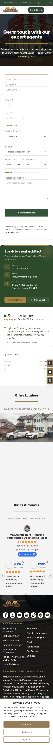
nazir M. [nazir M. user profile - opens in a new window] (18, 564)
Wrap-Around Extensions (10, 651)
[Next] (50, 576)
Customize (26, 732)
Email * (8, 113)
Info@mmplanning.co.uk (43, 3)
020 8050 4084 (26, 3)
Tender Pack (33, 646)
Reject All (26, 739)
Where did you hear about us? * (21, 159)
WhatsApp (15, 300)
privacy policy (14, 232)
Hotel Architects (11, 664)
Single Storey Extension (9, 630)
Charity (30, 642)
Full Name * (10, 84)
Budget (8, 146)
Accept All (26, 724)
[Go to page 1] (25, 594)
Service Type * (12, 131)
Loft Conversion (11, 636)
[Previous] (2, 576)
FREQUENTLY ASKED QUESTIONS (14, 658)
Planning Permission (37, 633)
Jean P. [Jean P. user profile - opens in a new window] (42, 564)
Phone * (9, 100)
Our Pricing (32, 651)
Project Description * (15, 177)
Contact (31, 655)
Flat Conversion (11, 640)
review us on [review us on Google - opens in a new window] (27, 554)
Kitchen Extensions (12, 645)
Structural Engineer (36, 637)
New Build (32, 628)
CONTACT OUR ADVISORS (10, 3)
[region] (26, 722)
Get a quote (36, 10)
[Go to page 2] (27, 594)
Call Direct (38, 300)
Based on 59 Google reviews (31, 319)
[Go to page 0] (23, 594)
